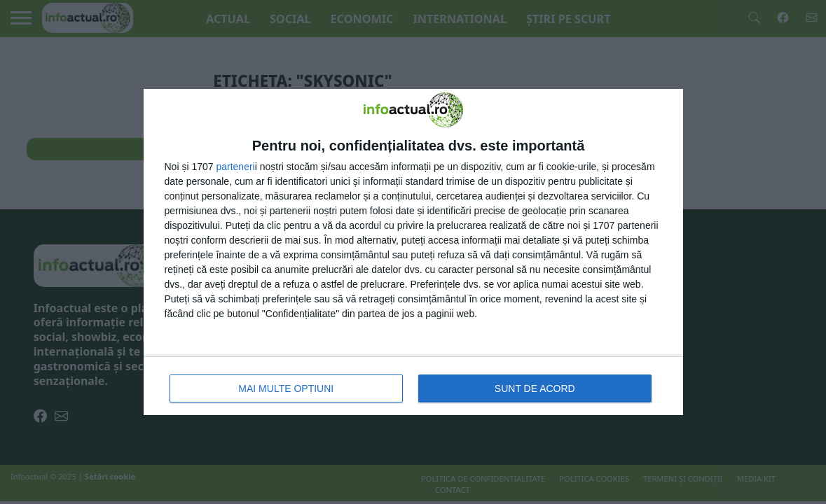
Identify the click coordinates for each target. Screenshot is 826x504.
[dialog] (413, 252)
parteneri (235, 167)
